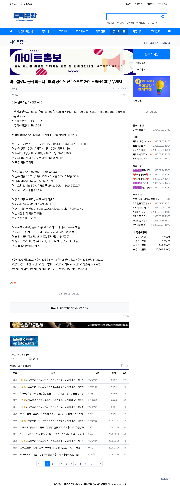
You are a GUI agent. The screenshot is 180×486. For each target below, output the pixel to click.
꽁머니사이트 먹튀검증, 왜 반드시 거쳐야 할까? (141, 154)
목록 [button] (124, 95)
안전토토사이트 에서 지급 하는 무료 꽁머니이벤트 (141, 150)
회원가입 (138, 4)
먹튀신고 (137, 166)
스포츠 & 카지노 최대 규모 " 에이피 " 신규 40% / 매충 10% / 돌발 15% (53, 427)
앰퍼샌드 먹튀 (139, 216)
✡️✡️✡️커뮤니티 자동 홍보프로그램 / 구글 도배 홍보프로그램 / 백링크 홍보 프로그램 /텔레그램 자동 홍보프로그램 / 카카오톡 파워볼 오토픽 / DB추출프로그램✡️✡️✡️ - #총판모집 (142, 170)
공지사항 (137, 101)
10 (90, 463)
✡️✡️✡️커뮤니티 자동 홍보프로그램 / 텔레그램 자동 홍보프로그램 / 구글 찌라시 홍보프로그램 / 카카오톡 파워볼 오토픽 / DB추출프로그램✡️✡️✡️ (142, 187)
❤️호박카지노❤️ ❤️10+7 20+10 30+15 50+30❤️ (142, 174)
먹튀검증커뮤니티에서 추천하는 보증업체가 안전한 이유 (141, 203)
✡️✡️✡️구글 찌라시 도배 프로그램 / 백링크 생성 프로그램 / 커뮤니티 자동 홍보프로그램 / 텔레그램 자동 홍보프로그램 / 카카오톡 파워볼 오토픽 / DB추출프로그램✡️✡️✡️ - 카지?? (142, 183)
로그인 (128, 4)
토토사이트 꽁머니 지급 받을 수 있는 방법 (141, 158)
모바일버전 (165, 479)
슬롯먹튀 (130, 23)
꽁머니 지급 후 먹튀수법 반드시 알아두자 (141, 141)
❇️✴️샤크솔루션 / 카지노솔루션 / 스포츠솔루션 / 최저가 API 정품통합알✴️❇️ (53, 387)
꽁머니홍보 (140, 63)
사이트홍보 (165, 43)
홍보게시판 (153, 43)
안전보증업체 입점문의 (20, 354)
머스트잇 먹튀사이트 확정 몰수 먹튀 (141, 220)
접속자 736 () (164, 4)
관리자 (33, 358)
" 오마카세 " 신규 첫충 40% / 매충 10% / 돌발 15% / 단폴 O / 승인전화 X (53, 434)
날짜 (114, 373)
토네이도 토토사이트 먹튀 (141, 212)
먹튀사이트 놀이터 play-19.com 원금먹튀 (141, 225)
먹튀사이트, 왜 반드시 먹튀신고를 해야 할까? (141, 207)
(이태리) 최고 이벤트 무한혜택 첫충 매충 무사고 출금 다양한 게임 (49, 454)
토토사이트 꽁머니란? (141, 146)
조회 (124, 373)
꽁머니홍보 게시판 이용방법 (141, 130)
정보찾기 (150, 4)
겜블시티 (110, 23)
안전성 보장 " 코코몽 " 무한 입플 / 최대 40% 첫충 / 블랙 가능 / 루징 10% (53, 414)
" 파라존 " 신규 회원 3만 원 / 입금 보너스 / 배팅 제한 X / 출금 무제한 (51, 393)
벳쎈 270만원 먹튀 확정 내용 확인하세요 (148, 199)
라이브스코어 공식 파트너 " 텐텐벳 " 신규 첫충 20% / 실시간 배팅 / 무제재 (53, 448)
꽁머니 (136, 137)
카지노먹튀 (152, 23)
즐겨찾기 (13, 4)
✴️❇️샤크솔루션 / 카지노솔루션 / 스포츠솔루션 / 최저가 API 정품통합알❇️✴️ (53, 380)
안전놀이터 (141, 23)
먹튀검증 (120, 23)
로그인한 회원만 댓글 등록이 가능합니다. (69, 308)
